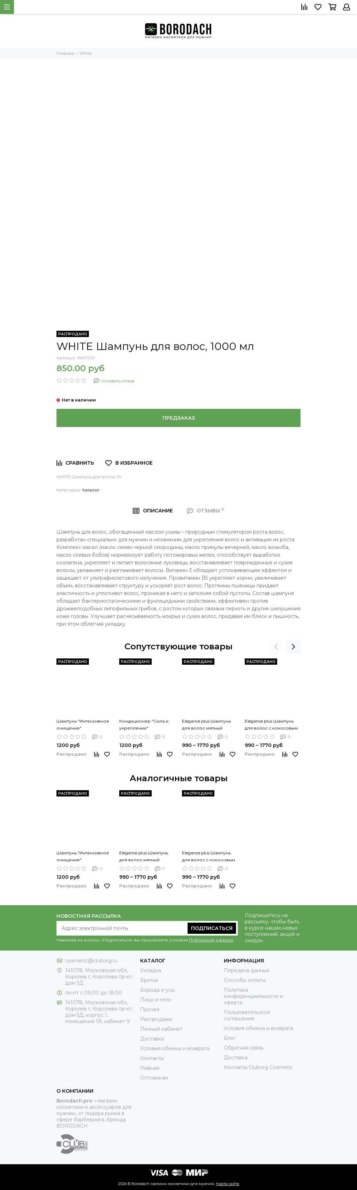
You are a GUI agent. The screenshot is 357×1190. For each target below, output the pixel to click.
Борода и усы (157, 990)
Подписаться (212, 928)
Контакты (152, 1058)
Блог (230, 1038)
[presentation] (276, 647)
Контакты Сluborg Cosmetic (258, 1067)
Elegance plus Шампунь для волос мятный (206, 724)
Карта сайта (227, 1183)
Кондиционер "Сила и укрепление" (143, 724)
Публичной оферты (211, 940)
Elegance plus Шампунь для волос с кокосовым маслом (271, 725)
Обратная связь (243, 1048)
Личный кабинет (161, 1029)
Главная (149, 1068)
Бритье (149, 980)
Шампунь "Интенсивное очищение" (82, 724)
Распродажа (156, 1019)
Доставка (152, 1039)
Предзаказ (178, 418)
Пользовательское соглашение (247, 1015)
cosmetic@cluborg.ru (91, 961)
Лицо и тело (155, 1000)
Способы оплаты (245, 980)
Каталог (91, 490)
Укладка (150, 970)
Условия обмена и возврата (175, 1048)
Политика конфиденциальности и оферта (253, 996)
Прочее (150, 1009)
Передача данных (246, 970)
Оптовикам (154, 1078)
